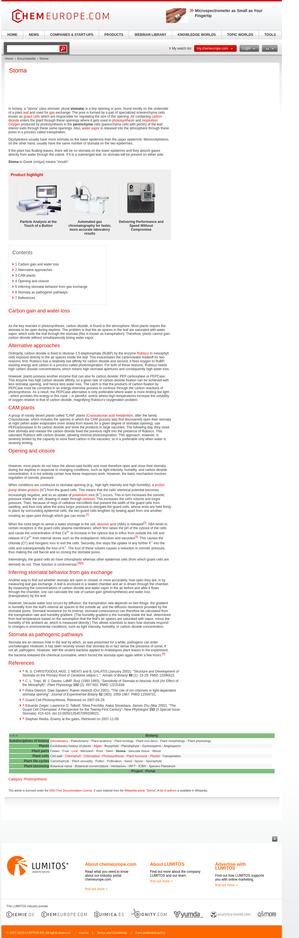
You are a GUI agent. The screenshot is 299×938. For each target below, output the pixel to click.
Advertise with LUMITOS (230, 866)
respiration (150, 120)
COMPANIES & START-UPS (71, 35)
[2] (144, 522)
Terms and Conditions (112, 932)
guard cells (32, 116)
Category (15, 779)
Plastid (155, 756)
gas (51, 113)
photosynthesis (123, 120)
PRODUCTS (113, 35)
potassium (80, 495)
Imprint (83, 932)
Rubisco (143, 353)
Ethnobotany (59, 741)
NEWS (34, 35)
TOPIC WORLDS (240, 35)
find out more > (96, 889)
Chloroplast (91, 756)
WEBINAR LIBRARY (151, 35)
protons (33, 490)
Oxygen (14, 124)
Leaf (75, 751)
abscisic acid (106, 524)
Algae (98, 746)
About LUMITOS (167, 864)
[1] (87, 514)
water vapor (91, 128)
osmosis (88, 499)
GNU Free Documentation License (70, 790)
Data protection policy (150, 932)
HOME (12, 35)
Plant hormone (137, 756)
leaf (26, 113)
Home (9, 58)
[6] (163, 653)
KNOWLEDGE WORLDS (197, 35)
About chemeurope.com (110, 864)
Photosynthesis (113, 756)
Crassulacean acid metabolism (110, 415)
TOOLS (270, 35)
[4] (79, 563)
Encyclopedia (26, 58)
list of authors (168, 790)
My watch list (181, 48)
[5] (82, 563)
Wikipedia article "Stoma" (140, 790)
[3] (136, 536)
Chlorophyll (73, 756)
